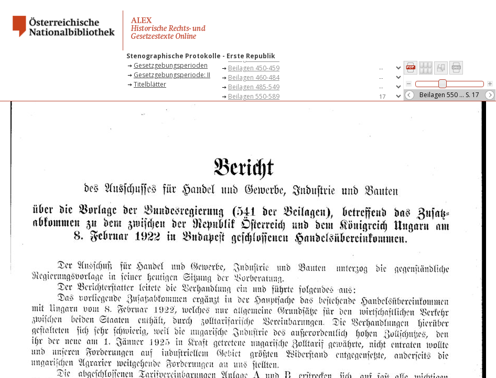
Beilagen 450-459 (253, 68)
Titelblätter (150, 84)
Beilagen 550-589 (253, 96)
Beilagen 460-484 (253, 77)
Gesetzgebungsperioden (171, 65)
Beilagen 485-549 (253, 86)
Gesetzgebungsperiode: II (172, 74)
